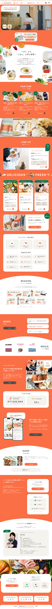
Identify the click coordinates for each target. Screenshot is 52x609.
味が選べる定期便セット (36, 227)
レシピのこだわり (26, 113)
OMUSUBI (11, 382)
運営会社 (16, 606)
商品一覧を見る (43, 167)
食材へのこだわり (10, 113)
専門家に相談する (41, 113)
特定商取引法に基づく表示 (22, 606)
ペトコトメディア (37, 434)
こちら (27, 470)
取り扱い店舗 (33, 464)
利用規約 (36, 606)
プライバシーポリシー (31, 606)
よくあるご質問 (40, 489)
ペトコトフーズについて (27, 76)
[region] (26, 36)
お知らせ (12, 328)
